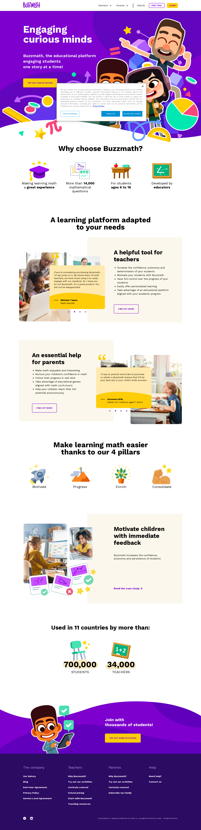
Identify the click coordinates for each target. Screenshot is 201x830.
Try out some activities (122, 738)
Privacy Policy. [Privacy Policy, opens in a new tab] (98, 106)
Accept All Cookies (132, 114)
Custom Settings (70, 114)
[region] (101, 102)
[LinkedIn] (31, 818)
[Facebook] (26, 818)
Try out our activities (40, 83)
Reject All (110, 114)
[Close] (143, 86)
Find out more (126, 309)
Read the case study (126, 588)
